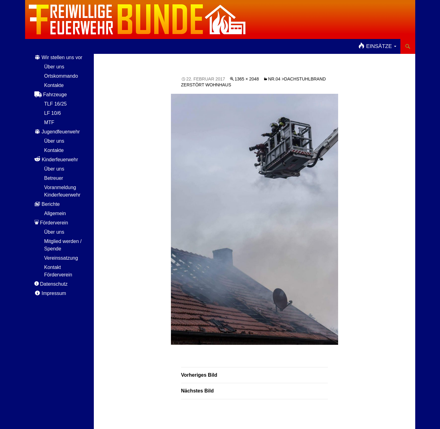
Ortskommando (61, 76)
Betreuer (53, 178)
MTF (49, 122)
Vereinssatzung (61, 258)
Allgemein (55, 213)
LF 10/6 (52, 113)
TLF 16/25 (55, 103)
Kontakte (54, 85)
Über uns (54, 66)
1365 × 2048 (247, 78)
